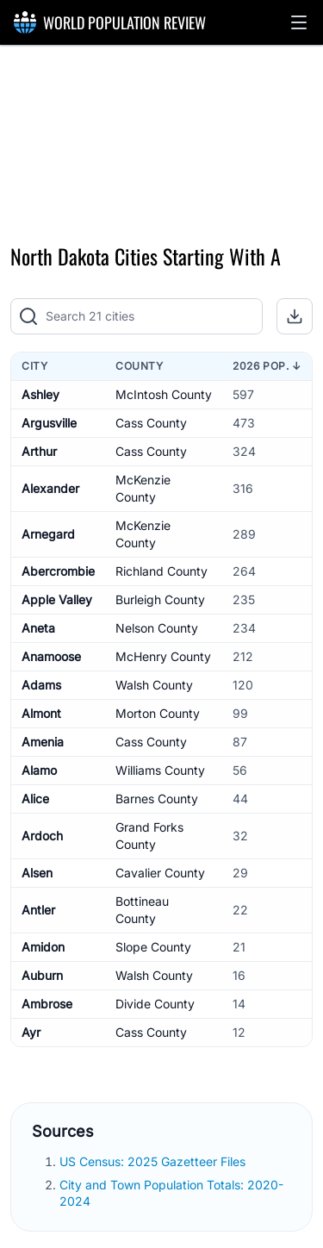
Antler (38, 909)
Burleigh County (160, 599)
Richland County (161, 571)
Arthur (39, 451)
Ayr (31, 1032)
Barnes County (156, 798)
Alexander (50, 488)
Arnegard (48, 534)
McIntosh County (163, 394)
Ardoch (42, 835)
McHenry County (163, 656)
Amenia (43, 741)
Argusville (49, 422)
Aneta (38, 628)
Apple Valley (57, 599)
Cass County (151, 422)
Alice (35, 798)
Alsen (37, 872)
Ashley (40, 394)
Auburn (42, 975)
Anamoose (51, 656)
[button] (299, 22)
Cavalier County (160, 872)
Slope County (153, 946)
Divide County (155, 1003)
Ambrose (47, 1003)
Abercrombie (58, 571)
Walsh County (154, 684)
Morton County (157, 713)
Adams (41, 684)
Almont (41, 713)
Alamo (39, 770)
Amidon (43, 946)
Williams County (160, 770)
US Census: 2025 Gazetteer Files (154, 1161)
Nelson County (156, 628)
